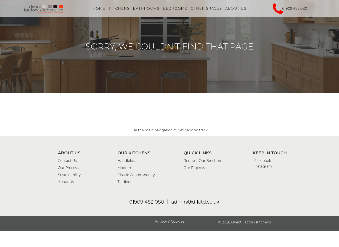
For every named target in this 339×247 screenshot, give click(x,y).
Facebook (262, 240)
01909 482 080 (294, 8)
